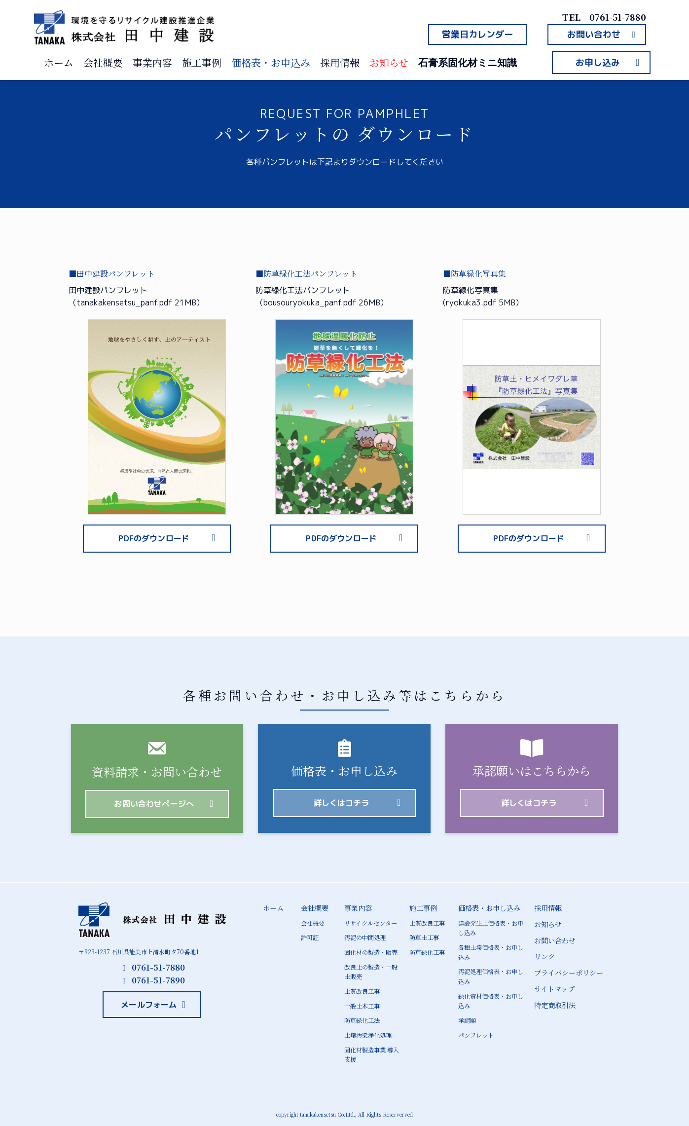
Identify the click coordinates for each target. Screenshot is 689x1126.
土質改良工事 (362, 990)
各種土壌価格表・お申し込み (490, 952)
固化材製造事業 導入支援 (371, 1052)
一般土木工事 (362, 1004)
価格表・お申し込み (489, 908)
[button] (477, 34)
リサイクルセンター (370, 923)
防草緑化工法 (362, 1018)
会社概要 (103, 62)
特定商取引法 (555, 1004)
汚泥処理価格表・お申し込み (490, 975)
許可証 (310, 937)
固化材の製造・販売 (371, 952)
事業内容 (152, 62)
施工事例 (201, 62)
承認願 (467, 1018)
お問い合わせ (555, 940)
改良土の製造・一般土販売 (371, 971)
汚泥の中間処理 (365, 937)
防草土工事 (424, 937)
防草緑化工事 (427, 952)
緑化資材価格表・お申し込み (490, 999)
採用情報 (340, 62)
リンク (544, 956)
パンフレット (476, 1033)
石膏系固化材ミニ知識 (467, 62)
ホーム (58, 62)
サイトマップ (554, 988)
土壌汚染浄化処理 (368, 1033)
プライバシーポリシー (568, 971)
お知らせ (388, 62)
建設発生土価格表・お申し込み (490, 928)
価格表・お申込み (270, 62)
